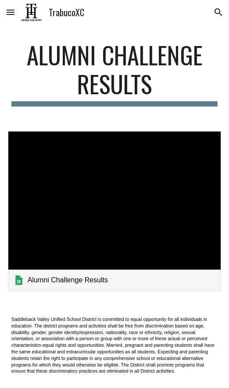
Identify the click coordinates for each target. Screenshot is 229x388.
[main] (114, 73)
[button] (10, 12)
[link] (114, 211)
